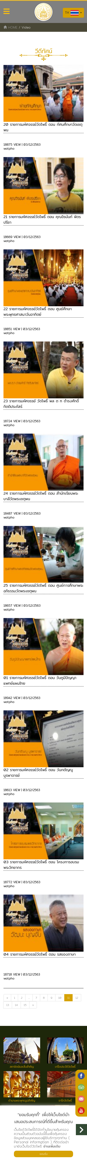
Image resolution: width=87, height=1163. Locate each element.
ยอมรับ (44, 1154)
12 (76, 997)
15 (25, 1005)
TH (73, 13)
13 (7, 1005)
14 (16, 1005)
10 (59, 997)
